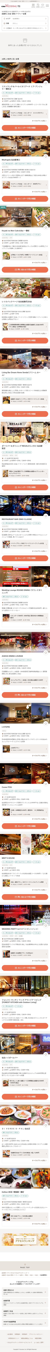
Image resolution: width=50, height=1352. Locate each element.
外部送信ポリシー (13, 1338)
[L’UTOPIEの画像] (25, 713)
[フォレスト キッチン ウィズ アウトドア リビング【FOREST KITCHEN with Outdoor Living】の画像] (25, 986)
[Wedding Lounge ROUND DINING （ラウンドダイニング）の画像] (25, 576)
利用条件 (24, 1334)
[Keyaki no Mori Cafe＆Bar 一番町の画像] (25, 217)
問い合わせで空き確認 (25, 269)
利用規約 (17, 1334)
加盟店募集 (38, 1338)
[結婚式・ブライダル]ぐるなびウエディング (14, 1273)
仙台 (31, 1275)
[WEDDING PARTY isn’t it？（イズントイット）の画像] (25, 915)
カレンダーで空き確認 (25, 128)
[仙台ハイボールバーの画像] (25, 1044)
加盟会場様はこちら (27, 1338)
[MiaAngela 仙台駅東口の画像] (25, 146)
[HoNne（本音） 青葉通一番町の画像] (25, 1178)
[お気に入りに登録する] (45, 83)
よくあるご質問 (38, 1342)
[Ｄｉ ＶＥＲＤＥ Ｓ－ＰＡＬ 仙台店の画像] (25, 1115)
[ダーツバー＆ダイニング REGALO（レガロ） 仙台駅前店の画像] (25, 432)
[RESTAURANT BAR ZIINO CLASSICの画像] (25, 505)
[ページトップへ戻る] (25, 1266)
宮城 (26, 1275)
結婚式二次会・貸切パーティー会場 (12, 1275)
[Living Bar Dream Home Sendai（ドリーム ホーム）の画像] (25, 358)
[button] (25, 1292)
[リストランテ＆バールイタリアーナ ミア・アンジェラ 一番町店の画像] (25, 72)
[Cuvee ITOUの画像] (25, 773)
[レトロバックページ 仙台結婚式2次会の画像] (25, 288)
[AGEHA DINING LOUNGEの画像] (25, 642)
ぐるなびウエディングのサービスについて (19, 1342)
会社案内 (10, 1334)
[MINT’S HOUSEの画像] (25, 844)
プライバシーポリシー (36, 1334)
